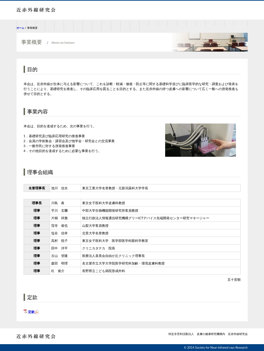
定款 (31, 312)
